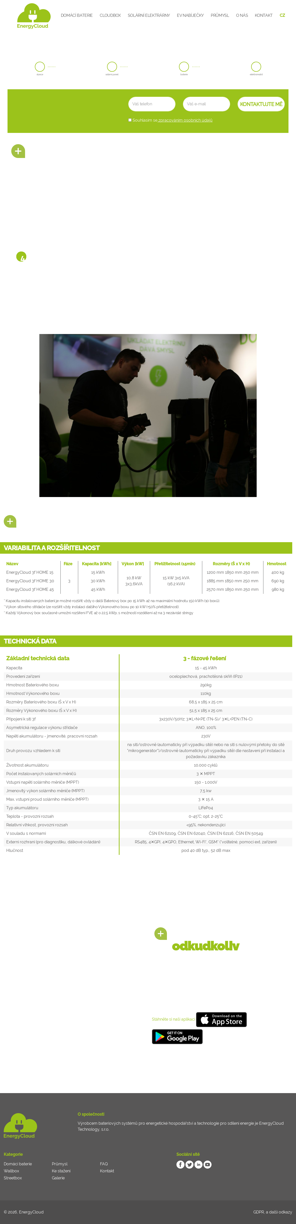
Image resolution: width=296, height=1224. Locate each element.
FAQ (104, 1164)
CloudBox (110, 15)
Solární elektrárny (149, 15)
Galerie (58, 1178)
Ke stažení (61, 1171)
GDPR (258, 1212)
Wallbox (11, 1171)
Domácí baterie (77, 15)
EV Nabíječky (190, 15)
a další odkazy (279, 1212)
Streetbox (13, 1178)
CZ (282, 15)
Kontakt (264, 15)
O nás (242, 15)
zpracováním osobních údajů (185, 120)
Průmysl (220, 15)
